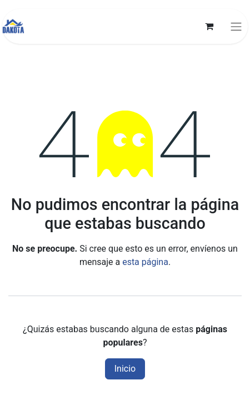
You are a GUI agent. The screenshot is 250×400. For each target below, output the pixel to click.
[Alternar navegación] (236, 26)
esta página (145, 262)
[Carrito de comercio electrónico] (209, 26)
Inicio (125, 368)
